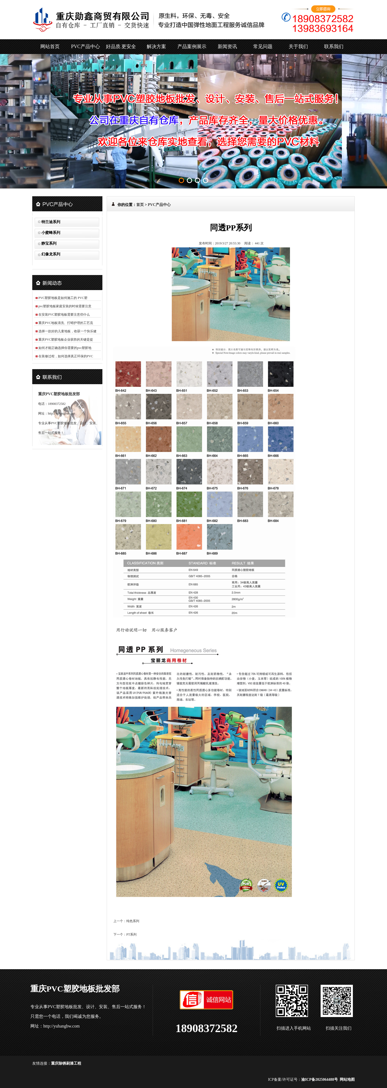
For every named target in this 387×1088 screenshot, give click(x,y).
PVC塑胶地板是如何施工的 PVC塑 (62, 298)
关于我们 (298, 46)
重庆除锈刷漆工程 (66, 1063)
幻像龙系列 (50, 254)
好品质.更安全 (121, 46)
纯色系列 (132, 921)
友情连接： (41, 1063)
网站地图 (347, 1080)
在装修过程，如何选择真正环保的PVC (65, 356)
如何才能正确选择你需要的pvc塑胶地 (64, 348)
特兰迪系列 (50, 222)
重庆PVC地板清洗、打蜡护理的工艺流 (65, 323)
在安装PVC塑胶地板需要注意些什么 (64, 314)
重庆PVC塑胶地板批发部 (59, 394)
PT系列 (131, 934)
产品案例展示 (191, 46)
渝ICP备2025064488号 (319, 1080)
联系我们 (333, 46)
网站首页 (50, 46)
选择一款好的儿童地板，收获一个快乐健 (67, 331)
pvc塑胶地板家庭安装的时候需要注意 (64, 306)
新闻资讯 (227, 46)
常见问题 (263, 46)
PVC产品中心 (85, 46)
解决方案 (156, 46)
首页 (140, 205)
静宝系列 (48, 243)
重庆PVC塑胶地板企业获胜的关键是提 (65, 339)
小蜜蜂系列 (50, 233)
